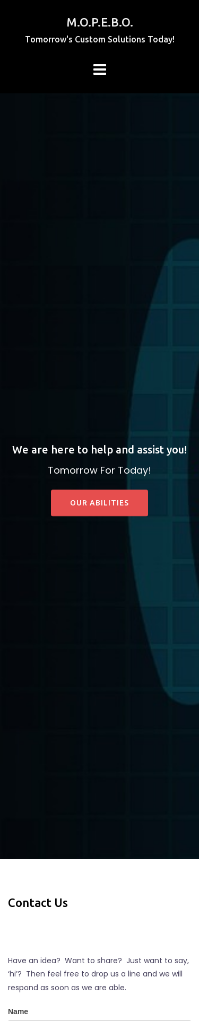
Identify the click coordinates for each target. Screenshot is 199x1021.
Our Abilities (99, 503)
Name (18, 1011)
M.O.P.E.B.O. (99, 22)
